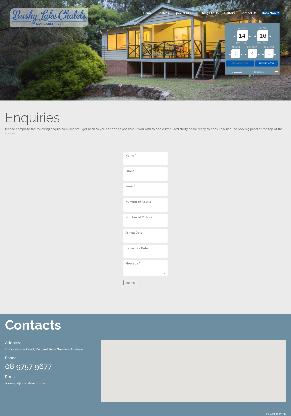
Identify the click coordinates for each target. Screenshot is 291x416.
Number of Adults (139, 201)
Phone (130, 171)
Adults (236, 47)
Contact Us (248, 13)
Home (147, 13)
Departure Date (136, 248)
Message (132, 263)
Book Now (271, 13)
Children (252, 47)
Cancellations (259, 72)
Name (130, 155)
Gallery (229, 13)
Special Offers (184, 13)
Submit (130, 282)
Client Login (237, 72)
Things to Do (209, 13)
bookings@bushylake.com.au (25, 383)
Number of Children (139, 217)
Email (130, 186)
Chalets (163, 13)
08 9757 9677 (28, 366)
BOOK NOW (266, 63)
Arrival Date (133, 232)
